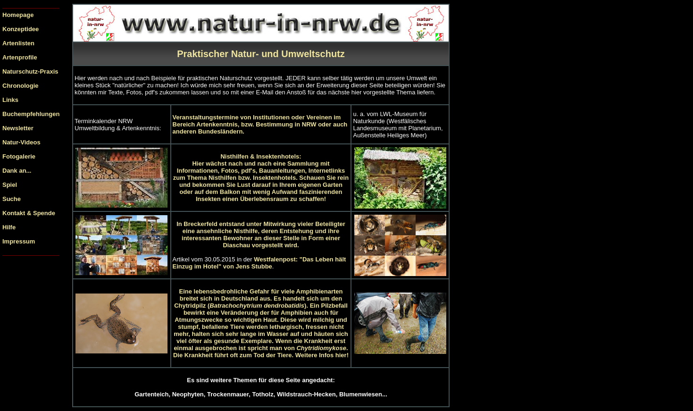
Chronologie (20, 85)
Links (10, 99)
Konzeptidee (20, 29)
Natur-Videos (21, 142)
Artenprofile (19, 57)
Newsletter (17, 128)
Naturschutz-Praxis (30, 71)
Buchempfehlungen (30, 113)
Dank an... (16, 170)
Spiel (9, 184)
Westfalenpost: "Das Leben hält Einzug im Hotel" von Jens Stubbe (259, 263)
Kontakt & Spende (28, 213)
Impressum (18, 241)
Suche (11, 198)
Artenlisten (18, 43)
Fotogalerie (18, 156)
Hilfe (9, 227)
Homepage (17, 14)
